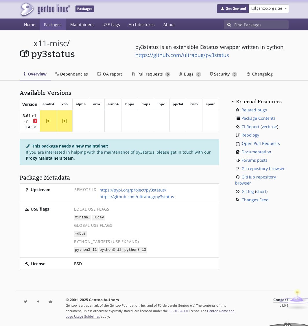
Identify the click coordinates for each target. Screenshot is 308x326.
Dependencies (71, 74)
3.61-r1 (29, 115)
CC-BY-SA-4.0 (178, 310)
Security (223, 74)
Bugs (190, 74)
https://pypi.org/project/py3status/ (132, 190)
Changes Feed (255, 199)
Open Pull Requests (261, 143)
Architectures (142, 24)
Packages (53, 24)
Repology (250, 135)
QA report (109, 74)
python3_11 (86, 248)
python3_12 (110, 248)
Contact (280, 298)
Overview (35, 74)
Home (29, 24)
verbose (269, 126)
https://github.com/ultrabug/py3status (182, 54)
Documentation (256, 151)
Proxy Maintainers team (50, 158)
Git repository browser (263, 168)
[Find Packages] (261, 24)
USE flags (111, 24)
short (261, 191)
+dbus (80, 233)
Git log (247, 191)
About (169, 24)
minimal (82, 217)
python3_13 (135, 248)
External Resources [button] (259, 101)
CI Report (250, 126)
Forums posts (254, 160)
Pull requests (151, 74)
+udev (98, 217)
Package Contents (258, 118)
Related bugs (254, 110)
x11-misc (50, 43)
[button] (233, 8)
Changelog (259, 74)
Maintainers (82, 24)
